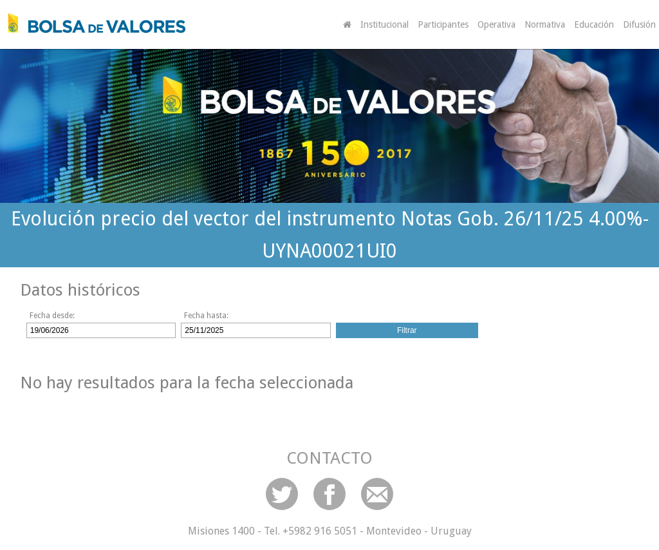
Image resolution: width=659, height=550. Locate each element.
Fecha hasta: (206, 315)
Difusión (639, 24)
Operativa (496, 24)
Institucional (384, 24)
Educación (594, 24)
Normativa (544, 24)
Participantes (443, 24)
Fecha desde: (52, 315)
